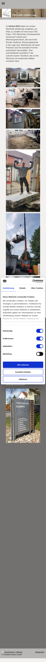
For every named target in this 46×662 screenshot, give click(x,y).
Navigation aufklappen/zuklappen (23, 3)
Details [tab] (23, 288)
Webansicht (39, 652)
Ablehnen (23, 379)
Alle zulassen (23, 365)
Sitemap (19, 652)
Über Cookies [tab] (37, 288)
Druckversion (8, 652)
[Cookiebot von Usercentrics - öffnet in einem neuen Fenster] (32, 281)
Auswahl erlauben (23, 372)
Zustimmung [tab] (8, 288)
